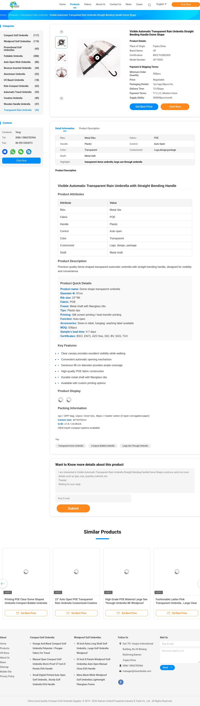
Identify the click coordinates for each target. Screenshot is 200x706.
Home (3, 643)
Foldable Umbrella (21, 56)
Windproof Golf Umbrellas (21, 41)
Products (4, 648)
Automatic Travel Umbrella (21, 92)
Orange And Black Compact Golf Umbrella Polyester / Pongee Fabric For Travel (49, 648)
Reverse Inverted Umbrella (21, 68)
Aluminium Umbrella (21, 74)
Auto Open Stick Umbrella (21, 62)
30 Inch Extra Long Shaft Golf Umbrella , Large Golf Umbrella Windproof (92, 648)
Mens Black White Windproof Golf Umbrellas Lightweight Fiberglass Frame (92, 680)
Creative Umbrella (21, 98)
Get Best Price (144, 106)
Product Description (89, 128)
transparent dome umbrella (70, 446)
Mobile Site (6, 671)
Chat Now (186, 4)
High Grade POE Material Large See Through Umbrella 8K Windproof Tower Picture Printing (126, 603)
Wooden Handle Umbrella (21, 104)
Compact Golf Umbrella (21, 35)
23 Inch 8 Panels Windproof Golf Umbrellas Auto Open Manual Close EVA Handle (93, 664)
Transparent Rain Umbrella (21, 110)
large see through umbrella (135, 446)
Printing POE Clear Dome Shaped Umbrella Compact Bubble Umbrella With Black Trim (26, 603)
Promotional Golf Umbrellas (21, 48)
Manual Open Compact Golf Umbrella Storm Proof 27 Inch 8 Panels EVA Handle (49, 664)
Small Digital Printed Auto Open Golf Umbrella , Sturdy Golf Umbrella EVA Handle (49, 680)
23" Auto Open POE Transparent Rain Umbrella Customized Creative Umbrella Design (76, 603)
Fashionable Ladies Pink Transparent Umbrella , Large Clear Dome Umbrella (176, 603)
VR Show (4, 653)
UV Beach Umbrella (21, 80)
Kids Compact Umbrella (21, 86)
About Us (5, 657)
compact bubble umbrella (102, 446)
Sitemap (4, 667)
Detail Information (64, 128)
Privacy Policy (7, 676)
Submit (73, 508)
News (3, 662)
